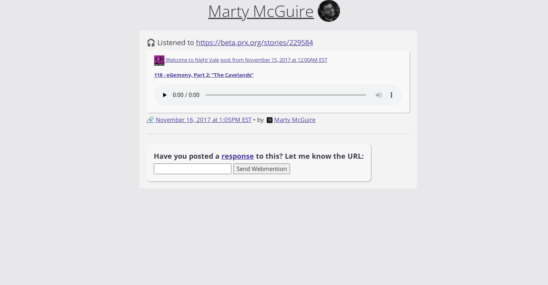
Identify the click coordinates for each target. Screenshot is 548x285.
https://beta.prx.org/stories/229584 (254, 42)
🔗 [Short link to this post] (150, 120)
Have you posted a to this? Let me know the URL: (259, 156)
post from (273, 59)
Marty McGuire (291, 120)
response (237, 156)
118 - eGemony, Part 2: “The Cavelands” (204, 74)
